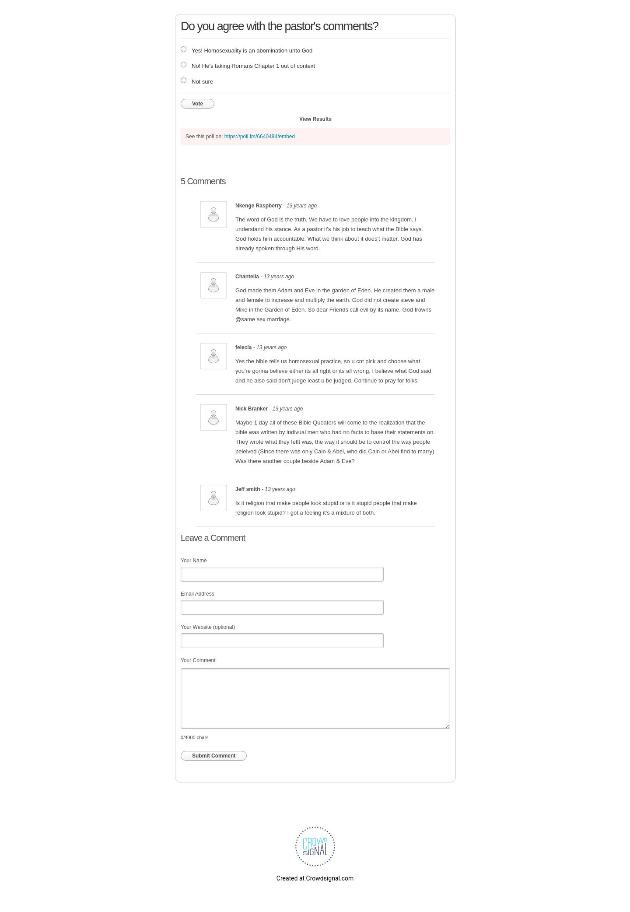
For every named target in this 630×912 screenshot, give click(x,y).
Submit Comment (213, 756)
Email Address (197, 594)
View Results (315, 119)
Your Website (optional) (208, 627)
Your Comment (198, 660)
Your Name (194, 561)
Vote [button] (197, 104)
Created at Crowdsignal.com (315, 878)
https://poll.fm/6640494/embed (259, 136)
